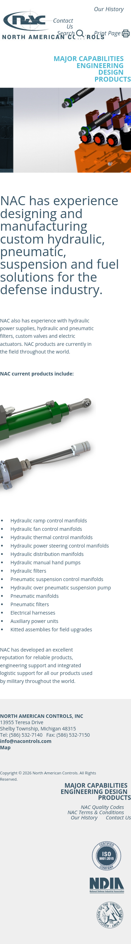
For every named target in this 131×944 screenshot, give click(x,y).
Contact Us (63, 23)
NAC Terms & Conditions (95, 812)
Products (112, 79)
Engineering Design (94, 791)
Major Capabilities (96, 785)
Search (71, 33)
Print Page (112, 33)
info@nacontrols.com (25, 741)
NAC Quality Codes (102, 806)
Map (5, 747)
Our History (109, 9)
